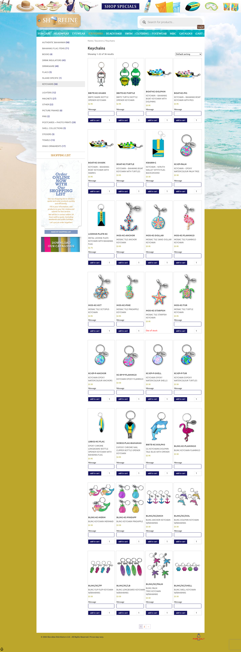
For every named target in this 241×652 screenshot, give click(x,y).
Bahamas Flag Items (55, 48)
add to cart (94, 120)
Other (47, 104)
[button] (2, 650)
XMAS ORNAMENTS (54, 146)
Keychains (50, 84)
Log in (201, 27)
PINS (46, 116)
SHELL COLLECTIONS (54, 128)
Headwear (61, 33)
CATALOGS (185, 33)
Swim (129, 33)
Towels (48, 140)
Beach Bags (114, 33)
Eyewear (78, 33)
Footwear (159, 33)
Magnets (49, 98)
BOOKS (47, 54)
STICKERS (48, 134)
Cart (199, 33)
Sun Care (44, 33)
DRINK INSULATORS (54, 60)
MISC (173, 33)
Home (90, 40)
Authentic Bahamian (55, 42)
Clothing (142, 33)
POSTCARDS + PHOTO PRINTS (59, 122)
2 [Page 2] (144, 626)
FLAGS (47, 72)
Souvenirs (95, 33)
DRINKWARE (50, 66)
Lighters (49, 92)
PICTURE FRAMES (52, 110)
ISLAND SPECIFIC (52, 78)
